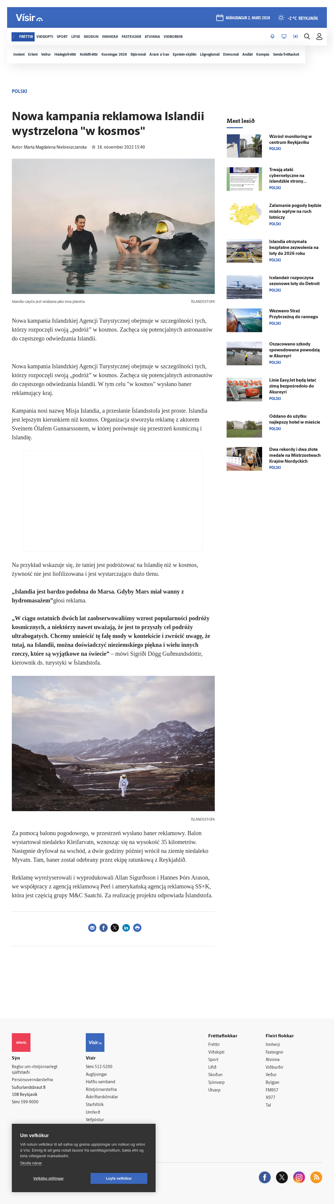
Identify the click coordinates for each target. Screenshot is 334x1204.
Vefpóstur (95, 1120)
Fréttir (214, 1045)
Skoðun (215, 1075)
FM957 (272, 1090)
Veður (271, 1075)
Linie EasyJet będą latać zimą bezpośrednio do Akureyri (292, 386)
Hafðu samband (100, 1082)
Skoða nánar (31, 1163)
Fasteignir (274, 1052)
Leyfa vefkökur (119, 1178)
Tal (268, 1105)
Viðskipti (216, 1052)
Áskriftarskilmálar (102, 1097)
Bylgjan (272, 1083)
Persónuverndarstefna (32, 1080)
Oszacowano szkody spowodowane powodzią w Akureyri (294, 350)
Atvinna (273, 1060)
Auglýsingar (96, 1075)
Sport (213, 1060)
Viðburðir (274, 1067)
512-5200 (103, 1067)
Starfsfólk (95, 1105)
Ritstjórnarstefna (101, 1090)
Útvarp (214, 1090)
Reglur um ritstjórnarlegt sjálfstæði (34, 1070)
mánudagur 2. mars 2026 (248, 18)
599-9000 (29, 1102)
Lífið (212, 1067)
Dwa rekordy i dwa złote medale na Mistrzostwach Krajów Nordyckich (295, 456)
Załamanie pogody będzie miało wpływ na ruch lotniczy (295, 212)
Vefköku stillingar (48, 1178)
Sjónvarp (216, 1083)
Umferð (93, 1112)
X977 (270, 1098)
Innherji (273, 1045)
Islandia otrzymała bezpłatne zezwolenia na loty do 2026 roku (294, 248)
